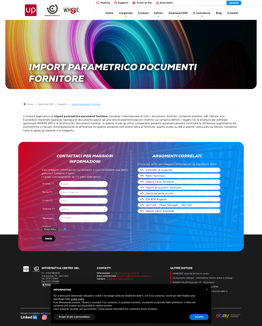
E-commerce (201, 14)
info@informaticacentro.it (124, 273)
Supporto (123, 2)
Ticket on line (144, 2)
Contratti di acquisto (158, 170)
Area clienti (166, 2)
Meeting (105, 2)
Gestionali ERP (178, 14)
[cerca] (234, 3)
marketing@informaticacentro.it (134, 276)
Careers (143, 13)
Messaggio (48, 218)
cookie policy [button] (77, 299)
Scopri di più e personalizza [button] (74, 316)
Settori (158, 14)
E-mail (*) (47, 200)
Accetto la (50, 228)
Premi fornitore (155, 175)
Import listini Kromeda (159, 211)
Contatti (232, 13)
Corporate (126, 14)
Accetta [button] (199, 316)
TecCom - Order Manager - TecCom (168, 205)
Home (109, 13)
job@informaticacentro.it (119, 278)
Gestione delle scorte (159, 193)
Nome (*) (47, 192)
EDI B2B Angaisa (156, 199)
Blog (219, 13)
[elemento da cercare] (211, 3)
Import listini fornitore (159, 181)
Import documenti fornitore (163, 187)
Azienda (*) (48, 184)
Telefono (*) (48, 209)
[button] (207, 289)
